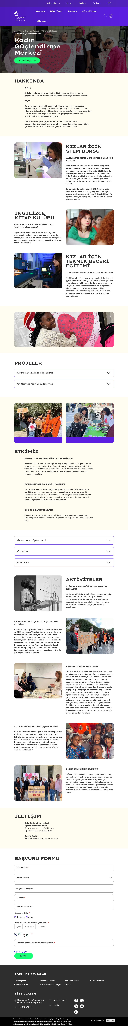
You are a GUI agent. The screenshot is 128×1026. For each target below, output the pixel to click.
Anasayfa (18, 31)
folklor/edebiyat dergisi (50, 984)
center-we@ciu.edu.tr (42, 831)
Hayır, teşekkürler (97, 1020)
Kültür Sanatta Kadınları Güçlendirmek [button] (35, 373)
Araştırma (72, 11)
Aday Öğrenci (56, 11)
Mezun (69, 3)
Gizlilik (68, 984)
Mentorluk (29, 927)
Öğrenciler (52, 3)
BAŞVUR (23, 956)
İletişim (96, 3)
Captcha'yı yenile (22, 952)
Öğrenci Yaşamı (89, 11)
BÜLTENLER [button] (23, 551)
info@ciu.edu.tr (59, 1000)
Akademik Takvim (47, 981)
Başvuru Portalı (21, 984)
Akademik (40, 11)
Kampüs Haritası (72, 981)
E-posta (20, 898)
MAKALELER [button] (23, 562)
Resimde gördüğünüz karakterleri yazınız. (35, 943)
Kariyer (82, 3)
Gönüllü (41, 927)
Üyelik (18, 927)
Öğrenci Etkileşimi (49, 31)
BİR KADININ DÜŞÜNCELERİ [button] (31, 540)
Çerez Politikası (97, 981)
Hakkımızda (41, 21)
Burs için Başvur (26, 60)
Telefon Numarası (24, 906)
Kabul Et (110, 1020)
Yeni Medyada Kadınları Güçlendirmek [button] (35, 384)
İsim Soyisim (22, 867)
